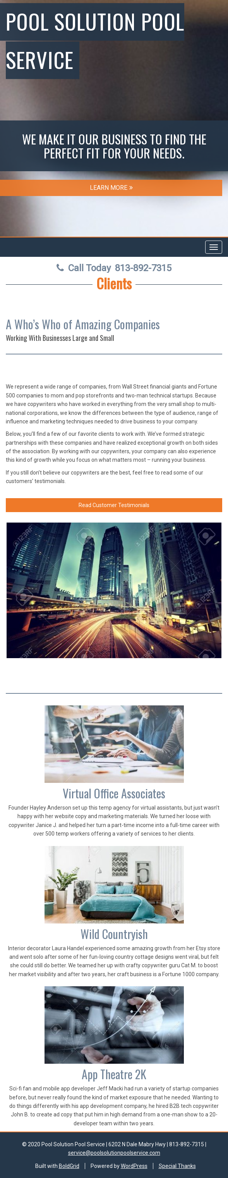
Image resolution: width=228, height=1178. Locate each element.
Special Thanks (177, 1166)
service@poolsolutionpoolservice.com (114, 1153)
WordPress (134, 1166)
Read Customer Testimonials (114, 505)
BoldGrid (69, 1166)
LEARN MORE (111, 187)
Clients (114, 283)
